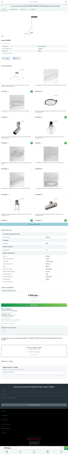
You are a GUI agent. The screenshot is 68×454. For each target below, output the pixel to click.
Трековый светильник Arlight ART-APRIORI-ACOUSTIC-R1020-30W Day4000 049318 (50, 112)
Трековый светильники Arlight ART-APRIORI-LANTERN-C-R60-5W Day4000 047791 (16, 215)
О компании (34, 415)
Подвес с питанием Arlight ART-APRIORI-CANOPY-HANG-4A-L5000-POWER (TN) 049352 (15, 86)
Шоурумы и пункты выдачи (7, 309)
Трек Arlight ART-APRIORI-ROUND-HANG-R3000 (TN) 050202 (49, 162)
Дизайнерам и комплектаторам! (8, 315)
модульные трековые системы (9, 290)
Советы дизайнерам (34, 428)
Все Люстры (34, 2)
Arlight (47, 258)
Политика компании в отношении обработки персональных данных (34, 445)
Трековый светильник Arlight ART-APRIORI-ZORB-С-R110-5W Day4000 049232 (49, 137)
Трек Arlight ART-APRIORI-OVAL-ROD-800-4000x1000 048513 (15, 188)
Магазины (34, 411)
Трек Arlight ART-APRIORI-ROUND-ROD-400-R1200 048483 (15, 111)
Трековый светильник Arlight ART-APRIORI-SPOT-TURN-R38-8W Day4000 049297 (16, 137)
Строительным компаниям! (7, 316)
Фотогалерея (34, 419)
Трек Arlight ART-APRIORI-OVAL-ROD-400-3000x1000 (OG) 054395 (50, 85)
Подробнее (14, 310)
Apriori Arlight (42, 46)
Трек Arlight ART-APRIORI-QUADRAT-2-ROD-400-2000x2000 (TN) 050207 (16, 163)
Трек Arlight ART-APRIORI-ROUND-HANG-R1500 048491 (48, 188)
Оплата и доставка (34, 424)
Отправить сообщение (34, 405)
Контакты (34, 432)
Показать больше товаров (34, 224)
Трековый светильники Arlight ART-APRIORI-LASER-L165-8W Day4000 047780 (49, 215)
